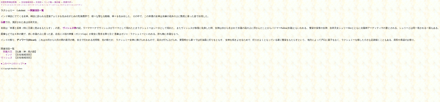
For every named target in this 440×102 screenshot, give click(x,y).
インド (8, 54)
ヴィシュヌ (6, 57)
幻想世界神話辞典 (9, 2)
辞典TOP (67, 2)
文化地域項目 (27, 2)
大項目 (38, 2)
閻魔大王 (7, 51)
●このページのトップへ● (13, 63)
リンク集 (48, 2)
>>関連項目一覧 (35, 10)
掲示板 (57, 2)
